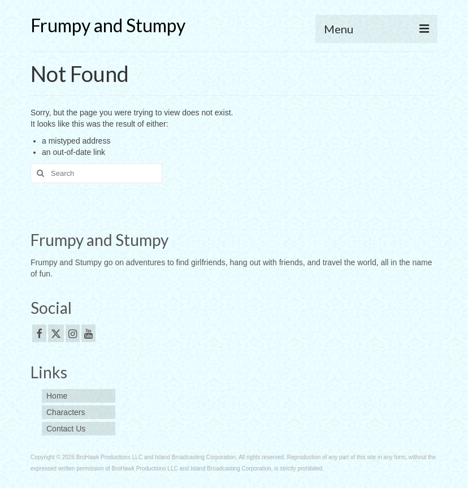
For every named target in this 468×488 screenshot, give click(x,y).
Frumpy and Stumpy (108, 25)
